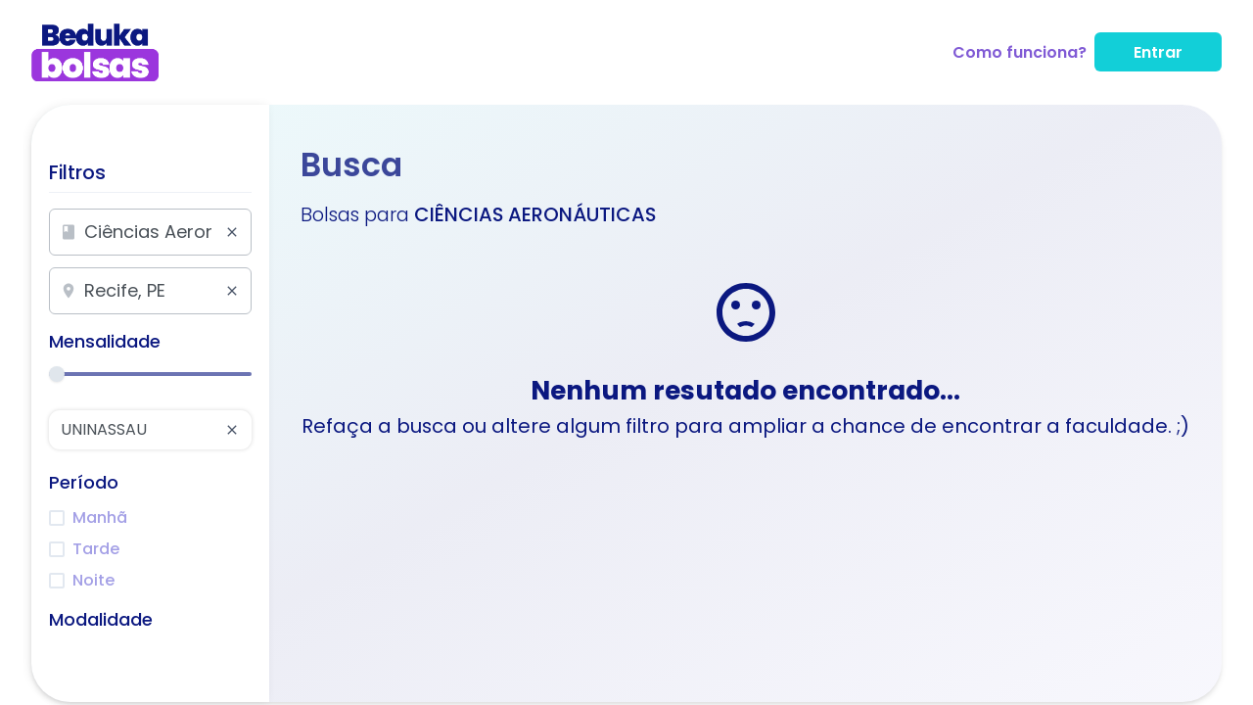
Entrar (1158, 52)
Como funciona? (1019, 52)
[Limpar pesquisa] (232, 232)
